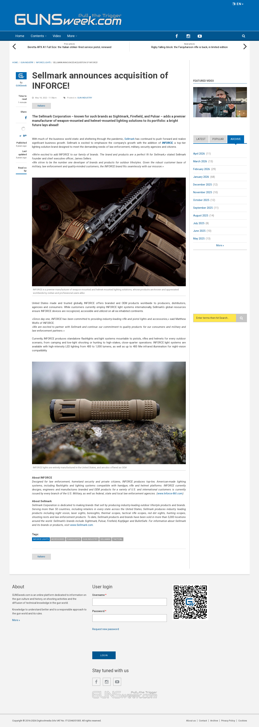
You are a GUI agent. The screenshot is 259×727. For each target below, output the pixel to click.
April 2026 (199, 153)
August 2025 (200, 215)
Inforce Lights (41, 539)
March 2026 (200, 161)
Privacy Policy (228, 720)
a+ (25, 135)
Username (99, 595)
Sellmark (129, 139)
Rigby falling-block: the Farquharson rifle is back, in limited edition (189, 47)
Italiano (41, 105)
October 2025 (201, 200)
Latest (201, 139)
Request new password (105, 629)
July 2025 (198, 223)
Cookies (242, 720)
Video (57, 36)
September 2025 (203, 207)
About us (191, 720)
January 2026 (201, 176)
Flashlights (73, 539)
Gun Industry (84, 98)
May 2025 (199, 238)
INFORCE (167, 142)
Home (19, 36)
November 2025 (202, 192)
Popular (218, 139)
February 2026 (201, 169)
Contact (203, 720)
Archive (236, 139)
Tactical (117, 539)
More (71, 36)
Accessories (57, 539)
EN (238, 4)
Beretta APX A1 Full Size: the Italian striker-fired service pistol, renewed (69, 47)
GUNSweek (21, 85)
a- (21, 136)
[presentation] (119, 640)
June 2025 (199, 230)
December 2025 (202, 184)
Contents (37, 36)
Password (99, 611)
